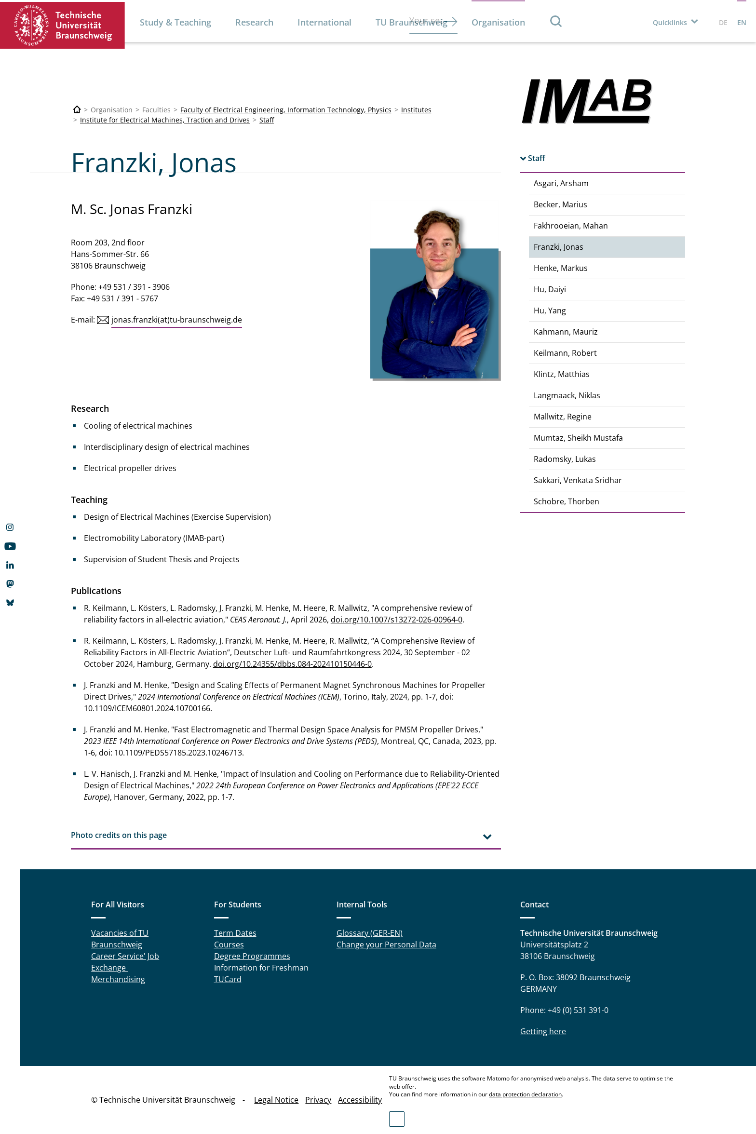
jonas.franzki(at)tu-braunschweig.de (176, 319)
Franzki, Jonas (558, 247)
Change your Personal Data (386, 944)
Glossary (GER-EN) (370, 933)
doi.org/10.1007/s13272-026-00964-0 (396, 619)
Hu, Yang (550, 310)
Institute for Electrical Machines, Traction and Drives (165, 119)
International (324, 22)
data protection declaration (525, 1094)
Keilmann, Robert (565, 353)
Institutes (416, 109)
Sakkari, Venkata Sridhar (578, 480)
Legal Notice (276, 1099)
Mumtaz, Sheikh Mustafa (578, 437)
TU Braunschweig (411, 22)
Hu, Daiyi (550, 289)
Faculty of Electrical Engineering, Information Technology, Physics (286, 109)
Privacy (318, 1099)
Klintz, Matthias (562, 374)
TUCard (228, 979)
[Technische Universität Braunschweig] (77, 109)
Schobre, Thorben (566, 501)
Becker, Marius (560, 204)
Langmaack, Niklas (567, 395)
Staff (266, 119)
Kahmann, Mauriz (566, 331)
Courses (229, 944)
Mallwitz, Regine (563, 416)
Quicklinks (670, 22)
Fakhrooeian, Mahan (571, 225)
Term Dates (235, 933)
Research (254, 22)
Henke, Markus (561, 268)
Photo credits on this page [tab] (119, 835)
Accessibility (360, 1099)
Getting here (543, 1031)
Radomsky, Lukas (565, 459)
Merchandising (118, 979)
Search (556, 21)
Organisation (498, 22)
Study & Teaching (175, 22)
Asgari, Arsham (561, 183)
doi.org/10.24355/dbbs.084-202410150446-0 (292, 664)
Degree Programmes (252, 956)
